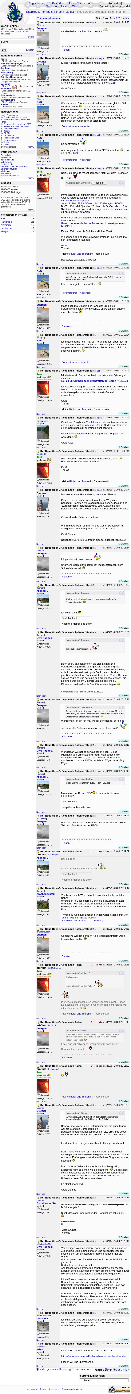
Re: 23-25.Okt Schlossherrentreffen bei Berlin (95, 380)
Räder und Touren (79, 253)
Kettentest (85, 126)
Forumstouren (10, 140)
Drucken (124, 54)
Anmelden (114, 3)
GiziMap (7, 133)
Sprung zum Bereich (92, 1375)
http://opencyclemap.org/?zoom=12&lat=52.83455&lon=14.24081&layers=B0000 (91, 202)
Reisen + (67, 49)
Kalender (57, 3)
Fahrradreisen (7, 155)
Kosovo (7, 131)
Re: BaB (97, 135)
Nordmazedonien (11, 129)
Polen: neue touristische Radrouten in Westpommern (93, 224)
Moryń (65, 389)
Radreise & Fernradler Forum (44, 11)
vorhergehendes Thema (51, 1369)
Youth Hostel (93, 422)
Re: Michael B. (54, 968)
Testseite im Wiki (11, 138)
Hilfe (64, 6)
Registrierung (37, 3)
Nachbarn (88, 31)
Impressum (32, 1389)
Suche (50, 6)
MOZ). (112, 82)
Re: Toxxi (97, 58)
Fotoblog (98, 920)
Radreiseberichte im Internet (16, 126)
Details (31, 37)
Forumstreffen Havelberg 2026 (17, 124)
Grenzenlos (6, 173)
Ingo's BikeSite (7, 160)
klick (63, 909)
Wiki (74, 6)
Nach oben (41, 54)
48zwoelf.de (6, 157)
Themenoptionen (49, 18)
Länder (70, 11)
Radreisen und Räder (74, 920)
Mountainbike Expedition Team (14, 166)
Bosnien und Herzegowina (15, 117)
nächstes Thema (105, 1369)
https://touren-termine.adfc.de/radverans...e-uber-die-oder (93, 1356)
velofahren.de (7, 164)
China (6, 144)
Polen (6, 142)
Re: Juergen (52, 854)
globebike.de (6, 162)
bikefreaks (5, 171)
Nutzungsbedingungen (72, 1389)
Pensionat (79, 433)
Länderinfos (9, 135)
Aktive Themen (78, 3)
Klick (75, 153)
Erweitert (30, 50)
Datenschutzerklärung (49, 1389)
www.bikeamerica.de (10, 175)
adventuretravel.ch (9, 169)
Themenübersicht (80, 1369)
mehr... (31, 147)
